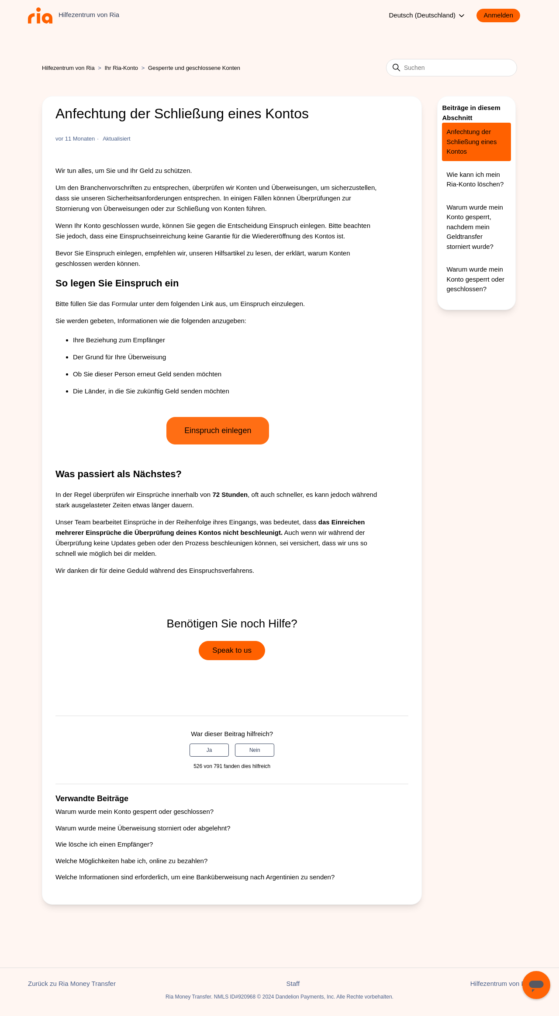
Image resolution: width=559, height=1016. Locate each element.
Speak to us (232, 650)
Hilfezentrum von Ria (68, 68)
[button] (502, 15)
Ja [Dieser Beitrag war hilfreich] (209, 750)
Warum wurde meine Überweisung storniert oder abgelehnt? (142, 828)
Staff (293, 983)
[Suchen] (451, 67)
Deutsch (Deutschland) (427, 15)
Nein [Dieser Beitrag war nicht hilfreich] (254, 750)
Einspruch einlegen (217, 430)
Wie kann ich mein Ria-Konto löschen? (475, 179)
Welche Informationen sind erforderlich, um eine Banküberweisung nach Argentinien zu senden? (195, 877)
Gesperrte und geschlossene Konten (194, 68)
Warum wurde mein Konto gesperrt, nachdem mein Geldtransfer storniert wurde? (474, 226)
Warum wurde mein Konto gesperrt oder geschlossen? (134, 811)
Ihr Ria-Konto (122, 68)
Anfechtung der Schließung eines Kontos (471, 141)
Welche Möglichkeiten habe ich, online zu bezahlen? (131, 860)
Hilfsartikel (229, 253)
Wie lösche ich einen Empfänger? (104, 844)
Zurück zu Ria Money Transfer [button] (72, 983)
